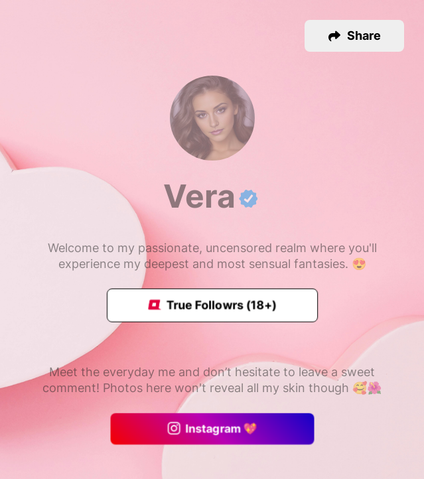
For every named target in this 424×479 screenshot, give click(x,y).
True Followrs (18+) (212, 305)
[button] (354, 36)
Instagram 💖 (212, 429)
